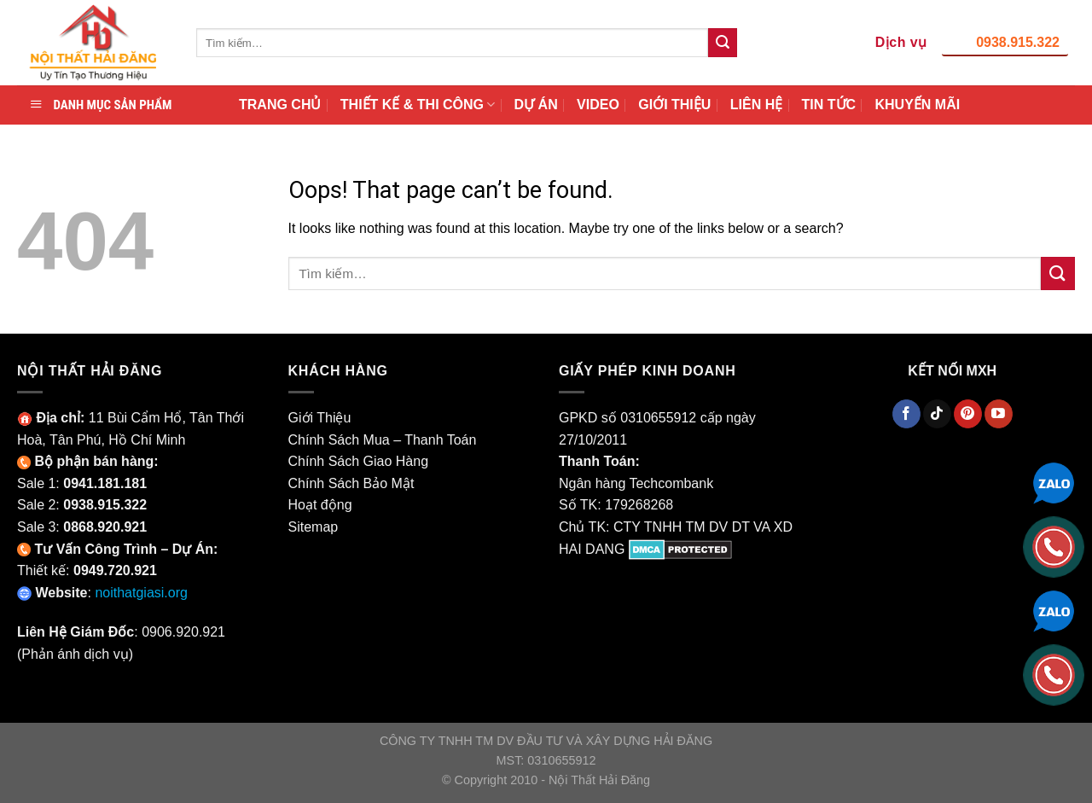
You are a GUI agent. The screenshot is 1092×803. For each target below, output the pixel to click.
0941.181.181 (105, 483)
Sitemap (313, 527)
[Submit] (722, 42)
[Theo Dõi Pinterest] (968, 413)
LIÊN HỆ (756, 104)
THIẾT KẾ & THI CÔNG (417, 104)
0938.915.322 (1018, 42)
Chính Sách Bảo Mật (351, 483)
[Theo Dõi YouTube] (999, 413)
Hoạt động (320, 505)
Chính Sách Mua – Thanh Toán (382, 440)
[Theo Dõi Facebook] (906, 413)
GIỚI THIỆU (674, 104)
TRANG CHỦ (280, 104)
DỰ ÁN (536, 104)
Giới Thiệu (319, 417)
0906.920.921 (183, 632)
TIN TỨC (829, 104)
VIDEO (598, 104)
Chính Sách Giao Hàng (358, 461)
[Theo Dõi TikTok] (937, 413)
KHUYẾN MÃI (917, 104)
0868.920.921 (105, 527)
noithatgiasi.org (141, 592)
